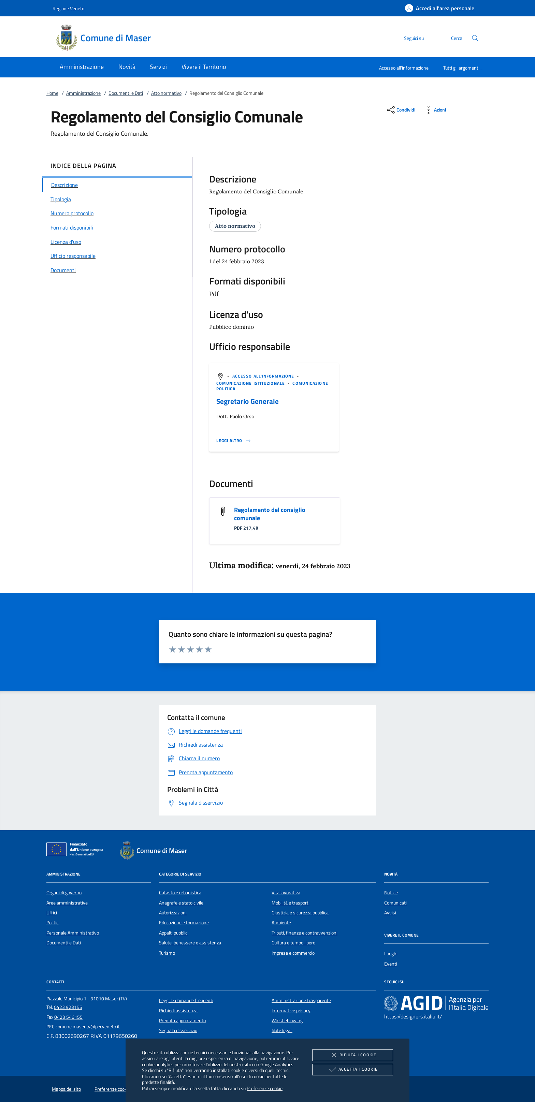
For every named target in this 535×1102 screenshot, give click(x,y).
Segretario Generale (247, 401)
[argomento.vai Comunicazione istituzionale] (251, 383)
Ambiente (281, 922)
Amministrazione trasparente (301, 1000)
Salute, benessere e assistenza (190, 942)
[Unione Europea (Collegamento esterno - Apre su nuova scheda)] (76, 850)
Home (52, 93)
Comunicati (395, 903)
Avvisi (390, 912)
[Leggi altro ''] (233, 440)
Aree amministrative (67, 903)
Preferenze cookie (265, 1088)
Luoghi (390, 953)
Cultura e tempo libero (293, 942)
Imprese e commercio (293, 953)
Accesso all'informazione (404, 67)
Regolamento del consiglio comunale (269, 514)
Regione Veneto (68, 8)
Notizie (391, 892)
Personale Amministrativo (72, 933)
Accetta (353, 1069)
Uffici (51, 912)
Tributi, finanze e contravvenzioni (304, 933)
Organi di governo (64, 892)
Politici (52, 922)
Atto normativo (166, 93)
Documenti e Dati (126, 93)
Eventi (390, 964)
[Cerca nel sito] (475, 38)
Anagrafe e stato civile (181, 903)
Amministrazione (83, 93)
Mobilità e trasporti (290, 903)
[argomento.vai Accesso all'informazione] (264, 376)
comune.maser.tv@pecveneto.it (88, 1026)
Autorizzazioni (173, 912)
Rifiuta (352, 1055)
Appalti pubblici (173, 933)
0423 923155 (68, 1007)
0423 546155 (68, 1017)
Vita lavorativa (286, 892)
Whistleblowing (287, 1020)
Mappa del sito (66, 1089)
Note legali (282, 1030)
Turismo (167, 953)
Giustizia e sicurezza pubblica (300, 912)
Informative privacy (291, 1010)
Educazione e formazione (184, 922)
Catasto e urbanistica (180, 892)
